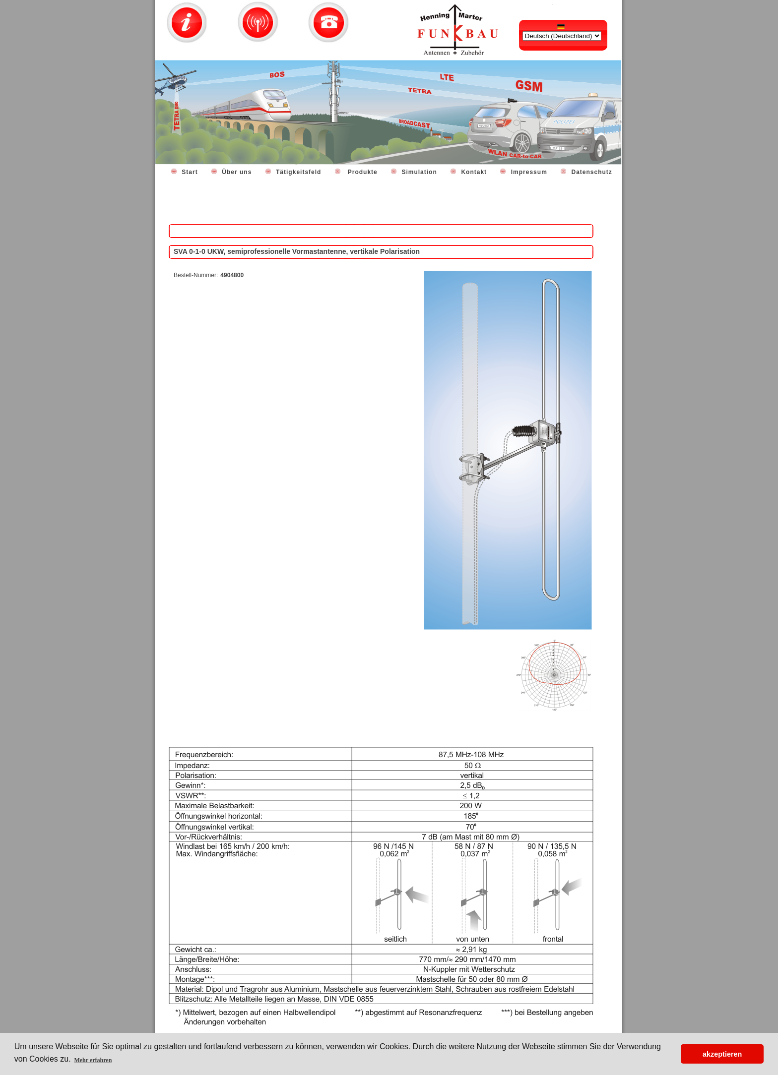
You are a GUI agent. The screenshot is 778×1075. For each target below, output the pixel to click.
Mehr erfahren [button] (93, 1060)
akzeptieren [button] (722, 1054)
